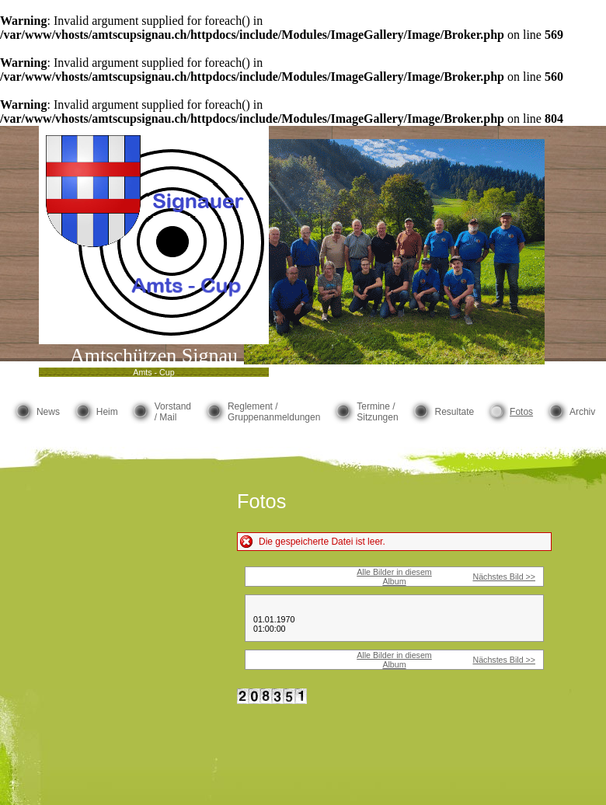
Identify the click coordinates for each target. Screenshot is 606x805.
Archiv (582, 411)
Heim (107, 411)
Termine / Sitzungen (377, 412)
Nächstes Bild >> (503, 576)
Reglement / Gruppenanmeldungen (274, 412)
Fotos (521, 411)
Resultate (454, 411)
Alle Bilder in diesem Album (394, 576)
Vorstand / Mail (173, 412)
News (48, 411)
